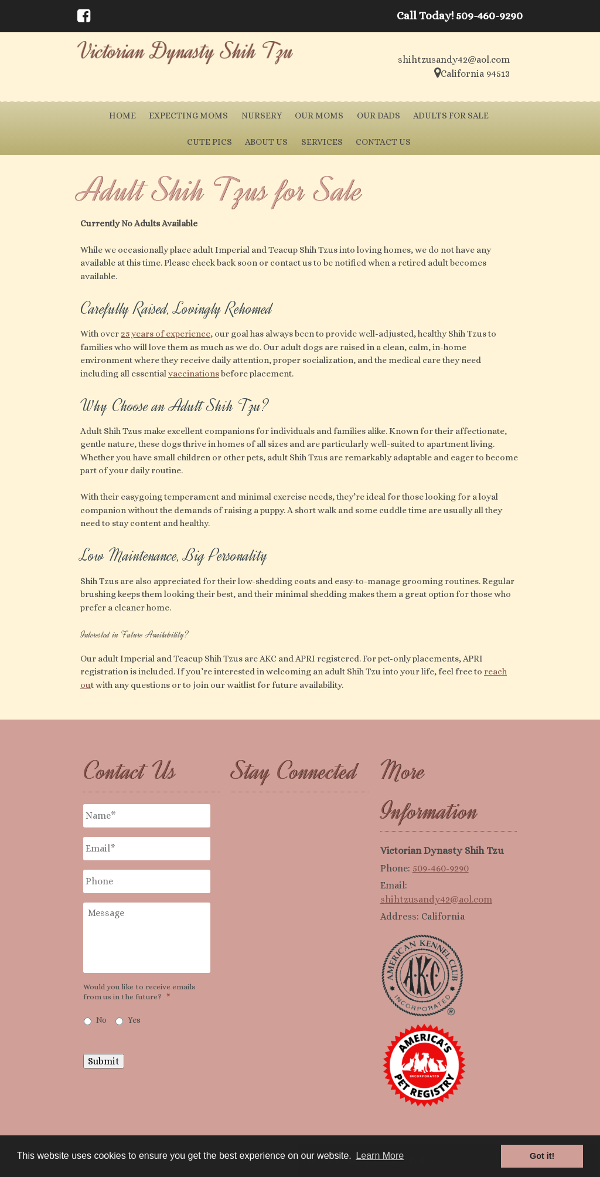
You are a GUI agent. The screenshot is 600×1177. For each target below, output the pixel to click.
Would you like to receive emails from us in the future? (139, 991)
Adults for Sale (451, 115)
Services (322, 142)
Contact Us (383, 142)
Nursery (261, 115)
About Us (266, 142)
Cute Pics (209, 142)
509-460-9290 (440, 868)
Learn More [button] (380, 1156)
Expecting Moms (188, 115)
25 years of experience (165, 333)
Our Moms (319, 115)
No (101, 1020)
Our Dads (378, 115)
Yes (134, 1020)
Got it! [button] (542, 1156)
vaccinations (193, 373)
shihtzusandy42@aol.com (436, 899)
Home (122, 115)
